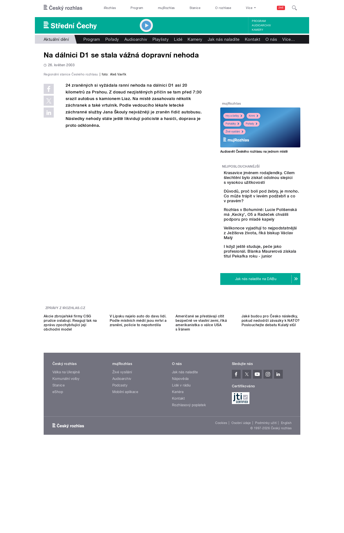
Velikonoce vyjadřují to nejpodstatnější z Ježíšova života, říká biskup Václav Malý (273, 254)
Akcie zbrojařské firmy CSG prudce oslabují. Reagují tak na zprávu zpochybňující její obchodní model (70, 390)
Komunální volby (65, 447)
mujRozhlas (166, 8)
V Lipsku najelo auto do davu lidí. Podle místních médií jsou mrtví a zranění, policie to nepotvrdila (138, 388)
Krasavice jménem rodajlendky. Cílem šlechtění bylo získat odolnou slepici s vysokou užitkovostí (273, 182)
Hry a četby (234, 115)
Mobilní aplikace (125, 460)
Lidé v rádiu (181, 453)
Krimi (253, 115)
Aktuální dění (56, 39)
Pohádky (232, 123)
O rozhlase (223, 8)
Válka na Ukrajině (66, 440)
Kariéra (177, 460)
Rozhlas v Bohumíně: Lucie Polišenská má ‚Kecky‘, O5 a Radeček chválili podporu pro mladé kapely (274, 231)
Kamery (257, 29)
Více (288, 39)
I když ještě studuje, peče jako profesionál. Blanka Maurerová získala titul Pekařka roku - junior (272, 277)
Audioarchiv (261, 25)
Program (137, 8)
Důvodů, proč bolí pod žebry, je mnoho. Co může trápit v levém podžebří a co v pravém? (273, 208)
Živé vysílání (234, 131)
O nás (271, 39)
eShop (57, 460)
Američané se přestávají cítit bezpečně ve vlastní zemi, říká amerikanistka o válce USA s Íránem (201, 390)
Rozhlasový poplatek (189, 473)
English (286, 491)
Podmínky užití (266, 491)
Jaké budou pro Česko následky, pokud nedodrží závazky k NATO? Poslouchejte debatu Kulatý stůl (271, 388)
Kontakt (252, 39)
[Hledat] (294, 8)
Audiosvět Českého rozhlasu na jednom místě (254, 151)
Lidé (178, 39)
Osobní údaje (241, 491)
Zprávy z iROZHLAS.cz (65, 337)
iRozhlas (110, 8)
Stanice (195, 8)
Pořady (112, 39)
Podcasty (120, 453)
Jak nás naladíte (224, 39)
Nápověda (180, 447)
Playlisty (160, 39)
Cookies (221, 491)
